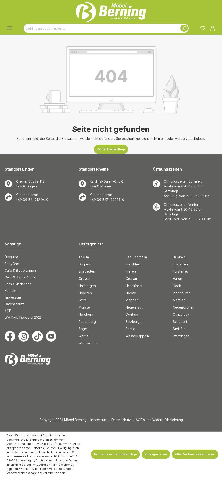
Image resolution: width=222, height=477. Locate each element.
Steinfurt (179, 329)
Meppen (132, 300)
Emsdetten (87, 271)
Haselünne (134, 286)
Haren (177, 279)
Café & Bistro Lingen (20, 270)
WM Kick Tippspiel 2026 (23, 317)
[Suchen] (183, 28)
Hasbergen (87, 286)
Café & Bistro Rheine (20, 277)
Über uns (11, 257)
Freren (131, 271)
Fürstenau (180, 271)
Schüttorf (180, 322)
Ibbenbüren (182, 293)
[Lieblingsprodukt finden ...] (101, 28)
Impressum (13, 297)
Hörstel (131, 293)
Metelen (179, 300)
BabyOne (12, 264)
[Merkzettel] (203, 28)
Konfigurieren (156, 454)
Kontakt (10, 291)
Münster (85, 307)
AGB (8, 311)
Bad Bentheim (136, 257)
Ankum (84, 257)
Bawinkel (179, 257)
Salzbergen (134, 322)
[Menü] (9, 28)
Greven (84, 279)
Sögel (83, 329)
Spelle (130, 329)
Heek (177, 286)
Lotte (83, 300)
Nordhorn (86, 314)
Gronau (131, 279)
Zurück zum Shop (111, 149)
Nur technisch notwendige (115, 454)
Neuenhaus (134, 307)
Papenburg (87, 322)
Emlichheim (134, 264)
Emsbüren (180, 264)
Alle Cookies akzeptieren (195, 454)
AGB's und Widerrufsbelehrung (159, 420)
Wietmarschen (89, 343)
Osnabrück (181, 314)
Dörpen (84, 264)
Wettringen (181, 336)
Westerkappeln (137, 336)
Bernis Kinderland (18, 284)
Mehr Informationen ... (21, 444)
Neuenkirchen (183, 307)
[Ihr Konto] (212, 28)
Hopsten (85, 293)
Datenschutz (14, 304)
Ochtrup (132, 314)
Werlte (84, 336)
